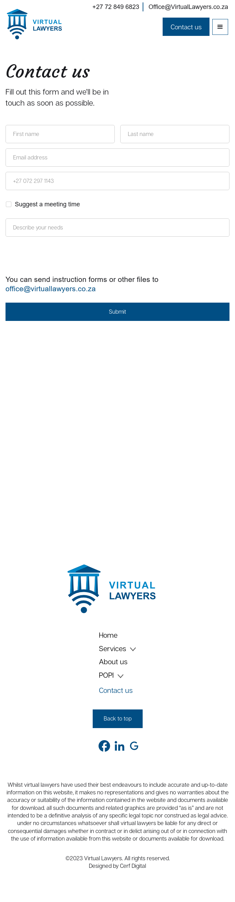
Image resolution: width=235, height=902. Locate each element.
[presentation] (58, 257)
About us (113, 662)
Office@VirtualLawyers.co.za (188, 6)
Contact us (116, 690)
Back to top (118, 718)
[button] (220, 27)
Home (108, 635)
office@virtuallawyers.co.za (51, 289)
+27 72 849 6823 (115, 6)
